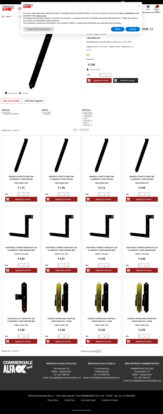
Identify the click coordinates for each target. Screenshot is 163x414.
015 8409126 (104, 374)
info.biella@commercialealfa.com (105, 377)
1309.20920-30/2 (102, 183)
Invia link (24, 93)
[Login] (148, 7)
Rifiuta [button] (118, 29)
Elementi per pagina (88, 351)
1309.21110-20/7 (102, 254)
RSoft (89, 410)
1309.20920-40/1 (142, 183)
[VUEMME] (43, 114)
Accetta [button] (132, 29)
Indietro (6, 16)
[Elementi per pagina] (98, 351)
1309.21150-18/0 (21, 325)
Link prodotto (12, 93)
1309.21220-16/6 (142, 325)
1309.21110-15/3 (61, 254)
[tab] (11, 101)
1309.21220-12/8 (61, 325)
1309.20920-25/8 (61, 183)
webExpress (81, 410)
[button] (106, 74)
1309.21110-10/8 (21, 254)
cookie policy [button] (41, 16)
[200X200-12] (83, 121)
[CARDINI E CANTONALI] (2, 114)
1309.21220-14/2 (102, 325)
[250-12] (83, 123)
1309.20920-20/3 (21, 183)
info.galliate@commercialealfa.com (65, 377)
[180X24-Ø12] (83, 114)
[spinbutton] (102, 74)
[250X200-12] (83, 125)
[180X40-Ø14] (83, 116)
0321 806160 (63, 374)
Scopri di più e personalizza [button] (38, 29)
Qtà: (88, 75)
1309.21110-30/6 (142, 254)
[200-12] (83, 118)
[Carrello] (156, 7)
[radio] (72, 130)
